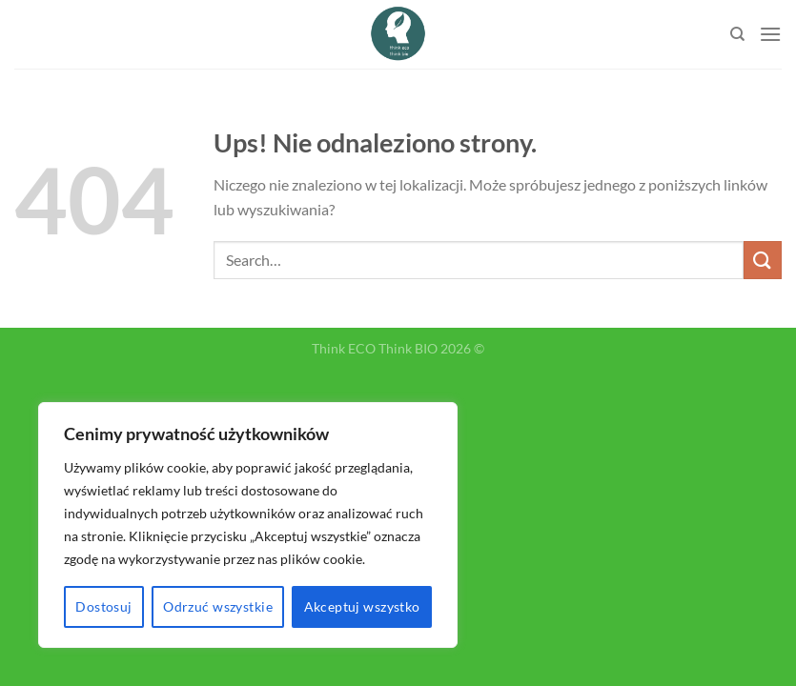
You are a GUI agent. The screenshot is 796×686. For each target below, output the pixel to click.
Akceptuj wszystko (362, 606)
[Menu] (770, 33)
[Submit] (763, 259)
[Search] (737, 34)
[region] (248, 525)
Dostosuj (103, 606)
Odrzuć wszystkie (218, 606)
